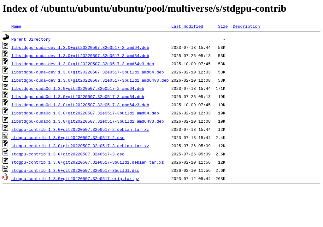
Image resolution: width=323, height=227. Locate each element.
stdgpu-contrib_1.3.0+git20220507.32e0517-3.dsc (68, 154)
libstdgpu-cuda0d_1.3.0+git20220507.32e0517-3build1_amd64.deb (85, 113)
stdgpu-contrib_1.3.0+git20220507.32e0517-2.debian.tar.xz (80, 129)
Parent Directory (31, 39)
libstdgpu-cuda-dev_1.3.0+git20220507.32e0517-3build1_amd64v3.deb (90, 80)
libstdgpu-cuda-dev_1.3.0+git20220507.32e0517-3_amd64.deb (80, 55)
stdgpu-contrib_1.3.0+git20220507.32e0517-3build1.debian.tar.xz (87, 162)
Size (223, 26)
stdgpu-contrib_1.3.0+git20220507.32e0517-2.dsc (68, 137)
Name (16, 26)
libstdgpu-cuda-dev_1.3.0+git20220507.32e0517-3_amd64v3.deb (82, 64)
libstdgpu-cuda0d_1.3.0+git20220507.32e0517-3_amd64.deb (77, 96)
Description (246, 26)
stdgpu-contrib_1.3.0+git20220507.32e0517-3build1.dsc (75, 170)
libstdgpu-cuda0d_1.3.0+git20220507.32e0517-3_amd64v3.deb (80, 105)
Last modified (187, 26)
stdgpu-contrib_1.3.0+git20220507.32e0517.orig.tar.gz (75, 178)
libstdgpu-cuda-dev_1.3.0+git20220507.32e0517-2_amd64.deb (80, 47)
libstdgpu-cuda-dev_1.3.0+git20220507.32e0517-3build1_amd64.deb (87, 72)
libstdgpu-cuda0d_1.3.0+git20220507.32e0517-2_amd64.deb (77, 88)
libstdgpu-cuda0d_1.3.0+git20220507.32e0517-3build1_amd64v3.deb (87, 121)
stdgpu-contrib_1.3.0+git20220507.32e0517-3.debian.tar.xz (80, 145)
